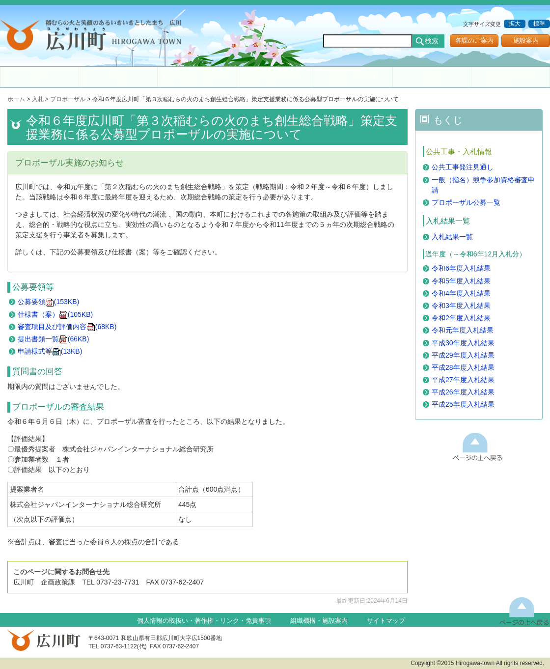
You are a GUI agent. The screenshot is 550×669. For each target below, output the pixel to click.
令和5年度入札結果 (461, 281)
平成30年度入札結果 (463, 343)
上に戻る (524, 611)
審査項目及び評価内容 (67, 327)
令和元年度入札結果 (463, 330)
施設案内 (526, 40)
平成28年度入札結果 (463, 367)
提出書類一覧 (53, 339)
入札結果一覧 (452, 237)
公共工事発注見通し (463, 167)
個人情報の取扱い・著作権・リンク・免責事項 (204, 620)
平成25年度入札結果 (463, 404)
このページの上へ (477, 446)
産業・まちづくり (275, 77)
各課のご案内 (474, 40)
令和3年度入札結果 (461, 305)
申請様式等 (50, 351)
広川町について (510, 77)
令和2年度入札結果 (461, 318)
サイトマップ (386, 620)
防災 (432, 77)
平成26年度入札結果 (463, 392)
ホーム (39, 77)
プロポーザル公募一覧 (466, 202)
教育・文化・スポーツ (196, 77)
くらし (118, 77)
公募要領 (48, 302)
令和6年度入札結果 (461, 268)
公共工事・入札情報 (459, 151)
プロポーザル (67, 99)
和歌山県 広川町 (96, 37)
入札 (38, 99)
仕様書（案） (55, 314)
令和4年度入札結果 (461, 293)
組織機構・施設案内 (319, 620)
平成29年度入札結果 (463, 355)
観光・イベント (354, 77)
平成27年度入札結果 (463, 380)
